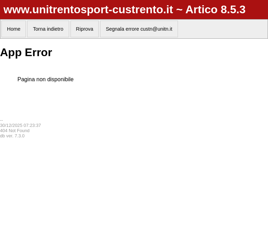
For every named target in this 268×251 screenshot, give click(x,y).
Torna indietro (48, 29)
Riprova (85, 29)
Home (13, 29)
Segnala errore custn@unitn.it (139, 29)
